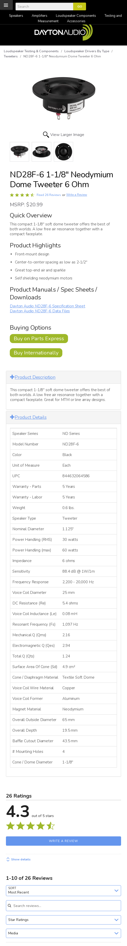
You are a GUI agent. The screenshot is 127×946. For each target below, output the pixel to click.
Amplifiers (39, 15)
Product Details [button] (28, 417)
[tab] (63, 377)
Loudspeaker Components (76, 15)
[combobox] (63, 890)
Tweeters (11, 56)
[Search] (44, 6)
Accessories (76, 21)
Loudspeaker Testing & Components (31, 51)
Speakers (16, 15)
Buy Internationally (36, 352)
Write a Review (76, 195)
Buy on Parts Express (39, 338)
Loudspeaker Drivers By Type (86, 51)
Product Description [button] (32, 377)
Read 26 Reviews (49, 195)
